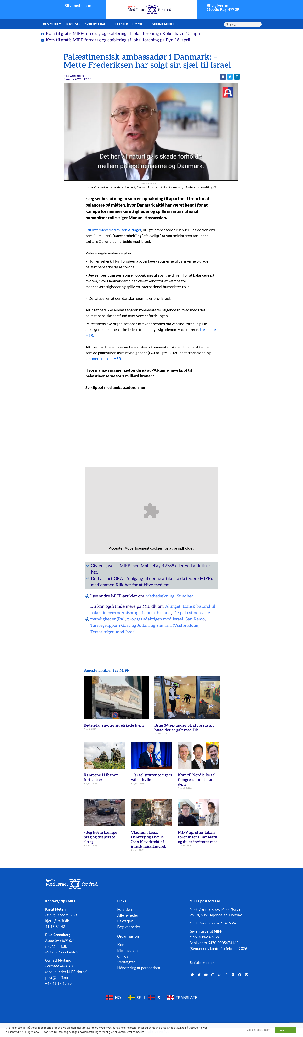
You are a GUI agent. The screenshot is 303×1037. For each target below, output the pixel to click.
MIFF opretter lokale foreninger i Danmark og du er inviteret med (198, 837)
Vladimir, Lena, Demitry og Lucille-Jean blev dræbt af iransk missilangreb (148, 839)
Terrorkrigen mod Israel (113, 631)
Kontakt (124, 944)
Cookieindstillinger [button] (258, 1030)
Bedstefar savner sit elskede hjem (114, 725)
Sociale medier (165, 24)
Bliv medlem (52, 24)
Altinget (172, 606)
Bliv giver (73, 24)
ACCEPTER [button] (285, 1030)
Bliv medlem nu (78, 5)
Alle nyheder (127, 915)
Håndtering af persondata (138, 967)
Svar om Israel (98, 24)
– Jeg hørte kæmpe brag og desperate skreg (100, 837)
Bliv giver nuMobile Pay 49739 (223, 7)
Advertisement (137, 548)
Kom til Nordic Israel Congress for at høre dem (197, 780)
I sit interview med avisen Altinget (113, 229)
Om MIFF (140, 24)
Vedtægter (126, 961)
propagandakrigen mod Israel (155, 619)
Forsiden (124, 909)
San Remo (195, 619)
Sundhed (185, 596)
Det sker (121, 24)
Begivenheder (128, 926)
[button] (223, 77)
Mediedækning (160, 596)
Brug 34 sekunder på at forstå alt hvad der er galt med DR (184, 727)
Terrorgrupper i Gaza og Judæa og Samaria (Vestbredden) (144, 625)
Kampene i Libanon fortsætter (101, 777)
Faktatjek (125, 920)
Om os (122, 956)
